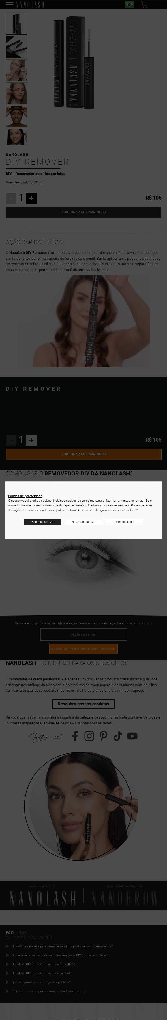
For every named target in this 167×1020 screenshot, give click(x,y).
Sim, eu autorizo (42, 521)
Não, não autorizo (83, 521)
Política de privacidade (25, 496)
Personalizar (125, 521)
